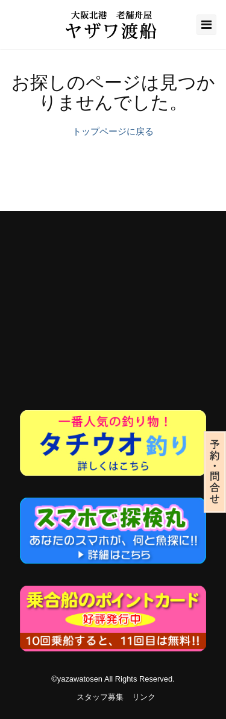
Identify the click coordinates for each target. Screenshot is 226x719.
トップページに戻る (113, 131)
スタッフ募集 (100, 697)
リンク (143, 697)
